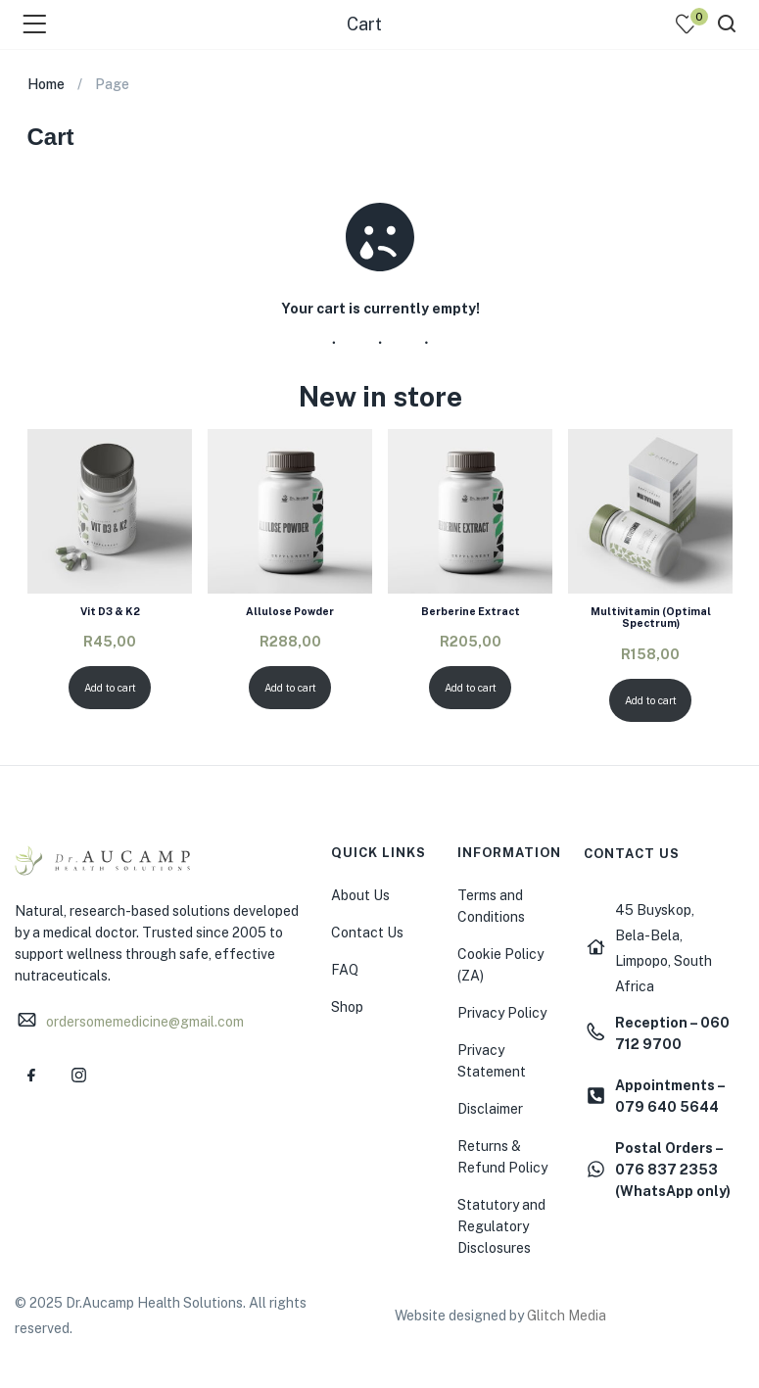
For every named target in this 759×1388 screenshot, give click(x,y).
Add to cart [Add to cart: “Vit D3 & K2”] (109, 688)
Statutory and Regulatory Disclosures (501, 1226)
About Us (360, 895)
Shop (347, 1007)
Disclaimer (490, 1109)
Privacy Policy (501, 1013)
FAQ (344, 970)
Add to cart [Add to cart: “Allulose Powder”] (289, 688)
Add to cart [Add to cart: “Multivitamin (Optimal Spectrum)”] (650, 700)
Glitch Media (566, 1315)
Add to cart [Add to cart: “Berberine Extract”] (470, 688)
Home (46, 84)
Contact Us (367, 932)
